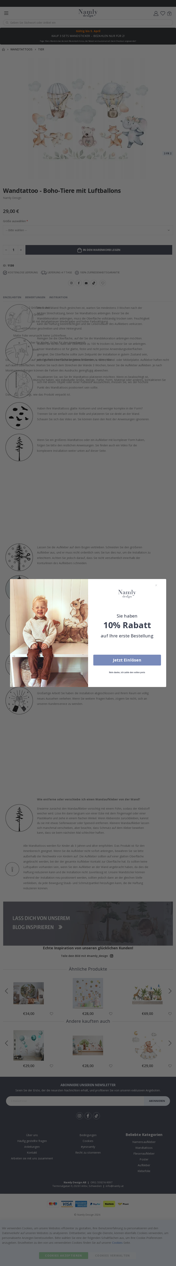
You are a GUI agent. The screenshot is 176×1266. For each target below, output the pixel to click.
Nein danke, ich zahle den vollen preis (127, 672)
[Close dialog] (156, 585)
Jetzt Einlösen (127, 660)
